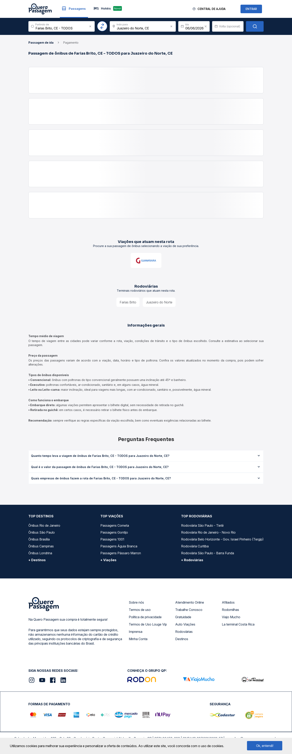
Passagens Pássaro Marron (120, 553)
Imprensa (135, 632)
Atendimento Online (189, 602)
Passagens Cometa (114, 525)
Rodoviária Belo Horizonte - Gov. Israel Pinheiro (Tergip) (222, 539)
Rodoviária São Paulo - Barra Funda (207, 553)
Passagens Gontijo (114, 532)
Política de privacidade (145, 617)
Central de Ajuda (211, 9)
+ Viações (108, 560)
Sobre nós (136, 602)
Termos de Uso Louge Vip (148, 624)
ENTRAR (251, 9)
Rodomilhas (230, 610)
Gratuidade (183, 617)
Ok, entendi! (264, 746)
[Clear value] (206, 26)
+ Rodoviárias (192, 560)
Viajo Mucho (231, 617)
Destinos (181, 639)
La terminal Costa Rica (238, 624)
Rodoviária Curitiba (195, 546)
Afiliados (228, 602)
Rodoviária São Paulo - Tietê (202, 525)
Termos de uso (140, 610)
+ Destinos (37, 560)
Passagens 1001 (112, 539)
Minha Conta (138, 639)
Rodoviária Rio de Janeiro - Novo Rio (208, 532)
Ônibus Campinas (41, 546)
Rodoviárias (184, 632)
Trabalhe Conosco (188, 610)
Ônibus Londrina (40, 553)
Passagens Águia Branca (118, 546)
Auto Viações (185, 624)
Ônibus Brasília (39, 539)
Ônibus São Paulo (41, 532)
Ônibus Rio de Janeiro (44, 525)
